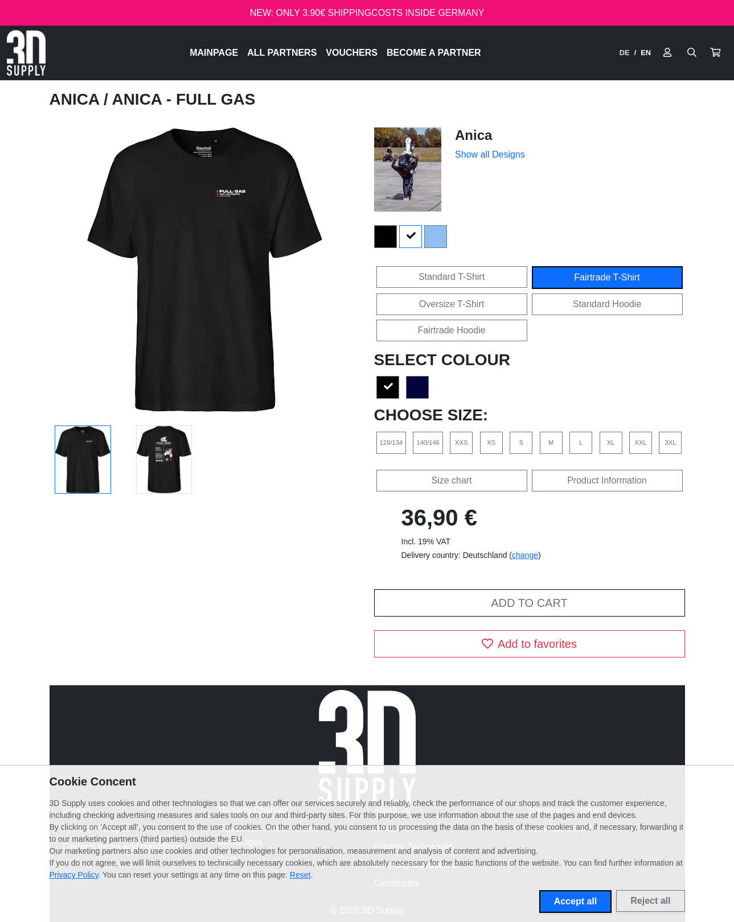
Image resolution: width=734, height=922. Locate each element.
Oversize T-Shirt (451, 304)
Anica (77, 99)
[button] (715, 53)
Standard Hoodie (607, 304)
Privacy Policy (74, 874)
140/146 (427, 442)
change (525, 555)
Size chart (451, 480)
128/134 (391, 442)
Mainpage (214, 52)
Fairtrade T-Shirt (606, 277)
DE (625, 52)
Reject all (650, 901)
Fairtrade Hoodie (451, 330)
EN (646, 52)
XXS (461, 442)
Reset (300, 874)
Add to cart (529, 603)
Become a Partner (434, 52)
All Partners (282, 52)
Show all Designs (490, 154)
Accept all (575, 901)
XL (611, 442)
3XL (670, 442)
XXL (640, 442)
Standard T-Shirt (452, 277)
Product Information (607, 480)
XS (491, 442)
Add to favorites (529, 644)
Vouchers (352, 52)
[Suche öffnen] (691, 53)
